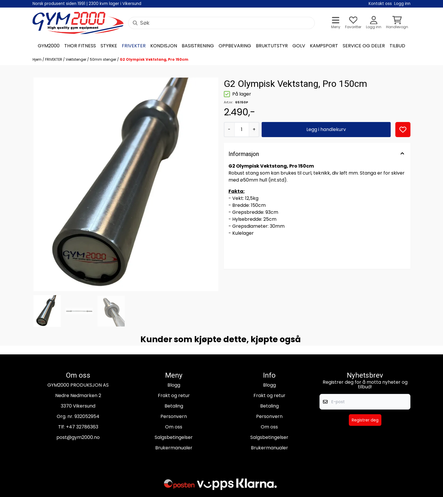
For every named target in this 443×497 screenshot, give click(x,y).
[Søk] (221, 23)
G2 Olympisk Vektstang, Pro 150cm (154, 59)
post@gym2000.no (78, 437)
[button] (402, 129)
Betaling (174, 406)
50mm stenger (103, 59)
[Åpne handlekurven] (397, 23)
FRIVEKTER (54, 59)
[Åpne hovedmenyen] (336, 23)
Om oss (173, 427)
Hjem (37, 59)
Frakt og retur (174, 395)
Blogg (173, 385)
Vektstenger (76, 59)
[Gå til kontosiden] (374, 23)
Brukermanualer (173, 447)
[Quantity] (241, 130)
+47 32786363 (82, 427)
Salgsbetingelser (174, 437)
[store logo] (78, 23)
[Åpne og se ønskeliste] (353, 23)
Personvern (173, 416)
